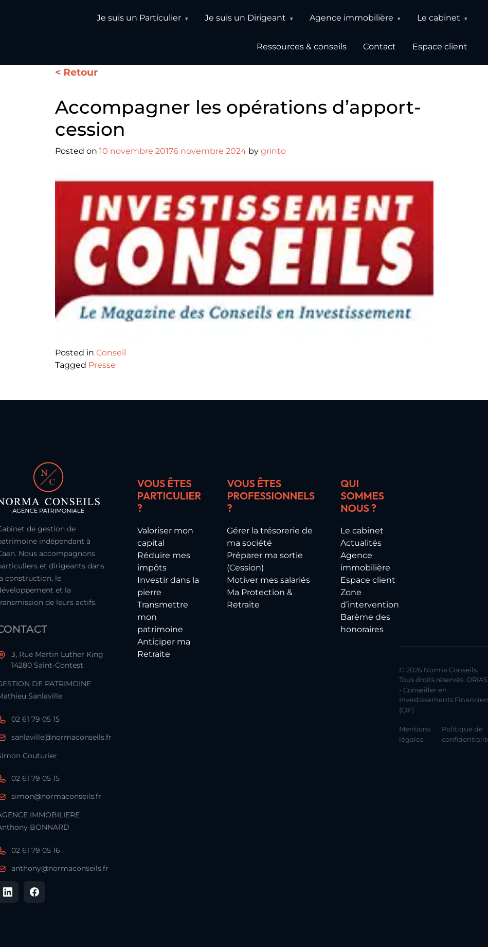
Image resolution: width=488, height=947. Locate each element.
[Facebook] (34, 892)
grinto (273, 151)
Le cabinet (438, 18)
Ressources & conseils (302, 46)
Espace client (439, 46)
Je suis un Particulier (139, 18)
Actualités (361, 543)
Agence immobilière (351, 18)
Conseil (111, 353)
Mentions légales (414, 734)
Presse (102, 365)
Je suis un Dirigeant (245, 18)
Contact (379, 46)
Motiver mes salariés (268, 580)
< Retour (76, 72)
